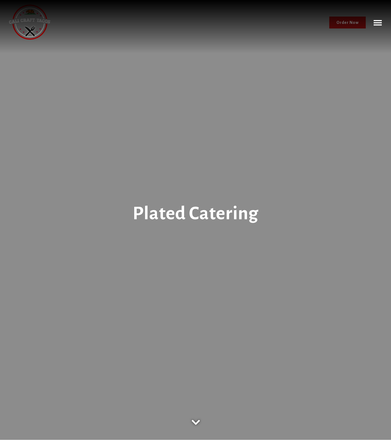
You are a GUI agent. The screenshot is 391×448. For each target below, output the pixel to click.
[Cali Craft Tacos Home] (30, 22)
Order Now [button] (347, 22)
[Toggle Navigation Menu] (377, 22)
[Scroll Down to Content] (195, 419)
